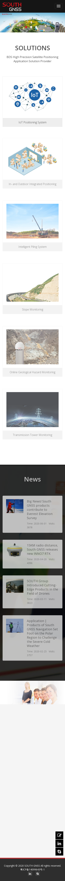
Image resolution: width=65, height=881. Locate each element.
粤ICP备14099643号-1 (32, 869)
